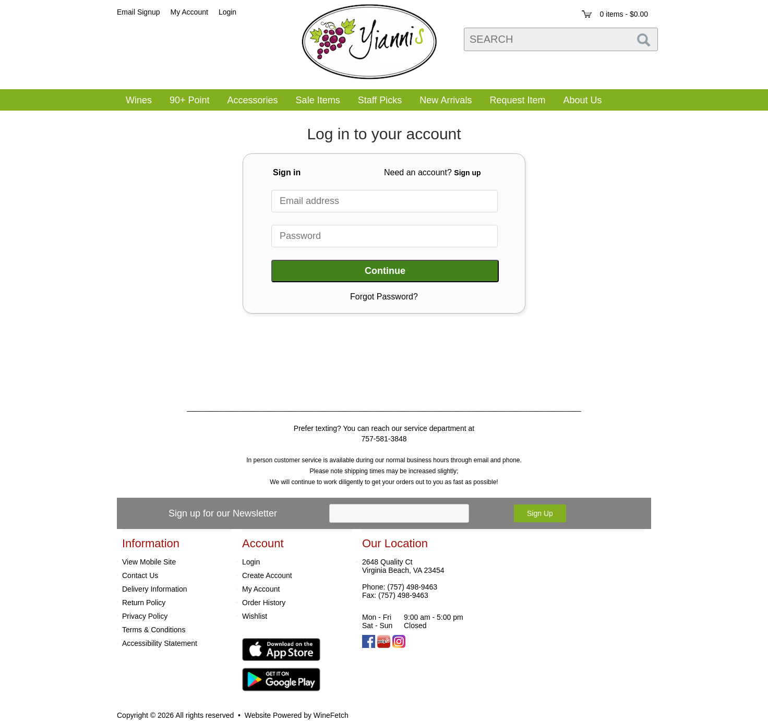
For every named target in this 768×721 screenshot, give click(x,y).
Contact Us (140, 575)
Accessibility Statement (159, 643)
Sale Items (318, 100)
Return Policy (143, 602)
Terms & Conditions (153, 630)
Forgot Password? (384, 296)
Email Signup (138, 12)
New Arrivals (445, 100)
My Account (261, 589)
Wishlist (254, 616)
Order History (263, 602)
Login (227, 12)
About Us (579, 101)
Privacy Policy (144, 616)
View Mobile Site (149, 562)
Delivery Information (154, 589)
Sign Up (540, 513)
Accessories (249, 101)
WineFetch (331, 715)
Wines (135, 101)
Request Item (517, 100)
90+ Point (190, 100)
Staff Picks (380, 100)
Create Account (267, 575)
